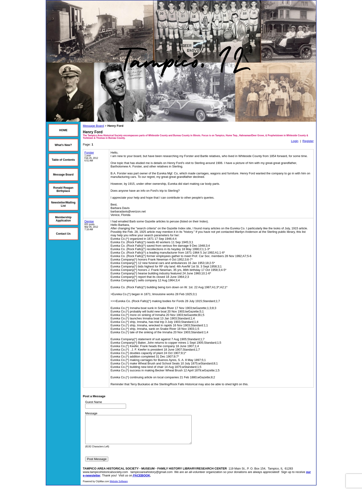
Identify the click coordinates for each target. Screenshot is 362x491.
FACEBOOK (141, 481)
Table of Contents (63, 159)
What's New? (63, 145)
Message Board (63, 174)
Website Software (119, 487)
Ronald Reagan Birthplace (63, 189)
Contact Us (63, 233)
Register (308, 141)
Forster (89, 152)
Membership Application (63, 219)
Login (294, 141)
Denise (89, 221)
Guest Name (93, 402)
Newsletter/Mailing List (63, 204)
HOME (63, 130)
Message (91, 413)
